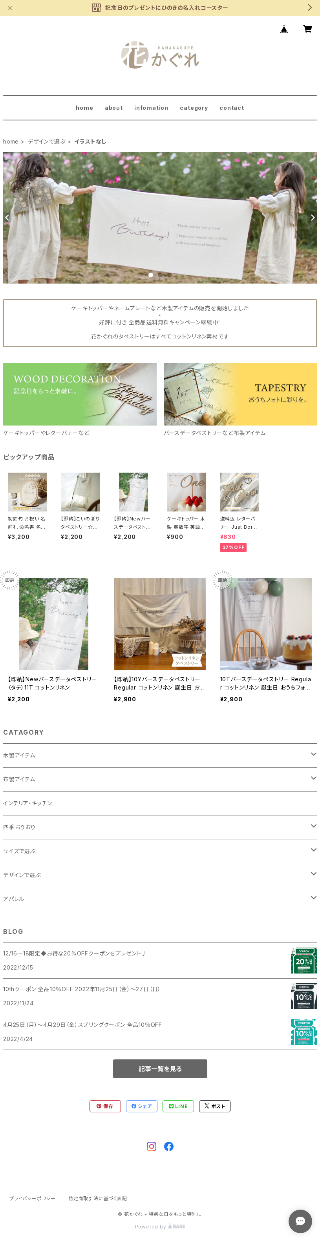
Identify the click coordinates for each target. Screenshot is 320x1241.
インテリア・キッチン (27, 803)
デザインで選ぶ (47, 141)
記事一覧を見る (160, 1069)
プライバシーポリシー (32, 1198)
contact (231, 107)
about (114, 107)
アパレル (13, 898)
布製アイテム (19, 779)
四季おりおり (19, 827)
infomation (151, 107)
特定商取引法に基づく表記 (97, 1198)
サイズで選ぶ (19, 851)
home (84, 107)
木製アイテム (19, 755)
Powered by (160, 1227)
